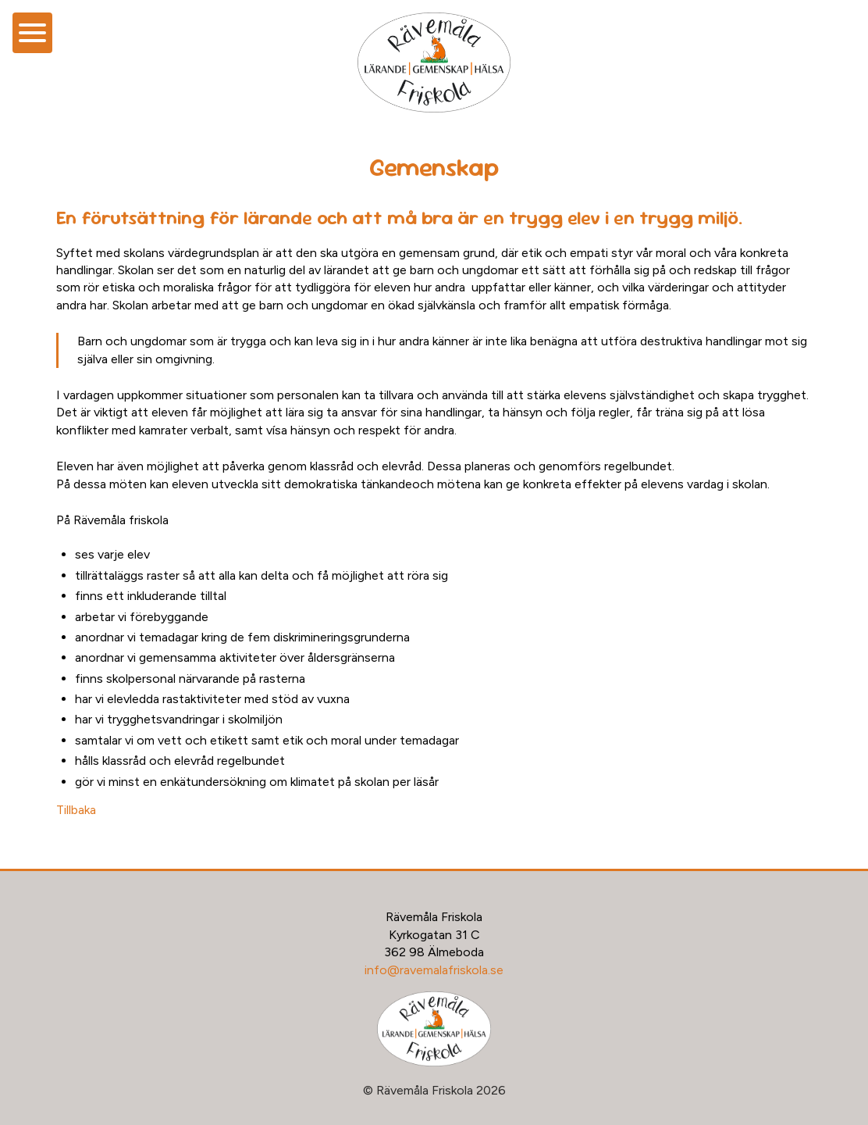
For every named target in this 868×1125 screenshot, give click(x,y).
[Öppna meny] (32, 32)
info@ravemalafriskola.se (434, 969)
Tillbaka (76, 809)
